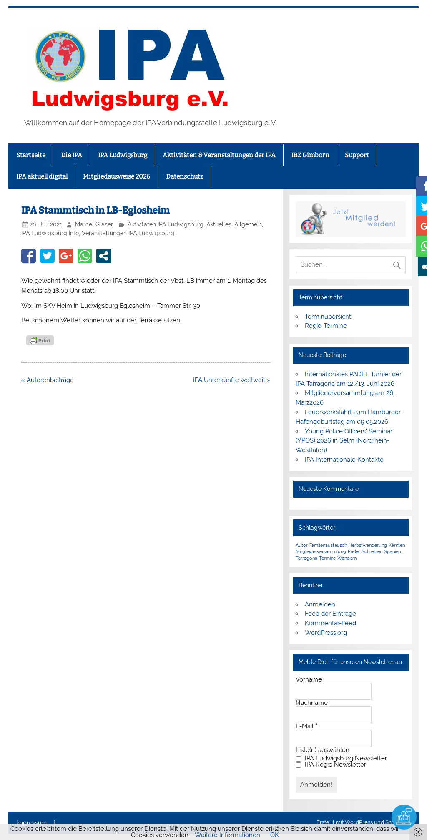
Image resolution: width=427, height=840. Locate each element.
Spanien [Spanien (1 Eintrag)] (392, 551)
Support (357, 155)
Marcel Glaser (94, 224)
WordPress (359, 822)
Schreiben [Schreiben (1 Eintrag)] (372, 551)
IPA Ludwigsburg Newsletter (341, 758)
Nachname (312, 703)
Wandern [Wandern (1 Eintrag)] (347, 558)
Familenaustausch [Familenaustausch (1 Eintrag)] (328, 545)
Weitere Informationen (227, 835)
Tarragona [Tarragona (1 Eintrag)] (306, 558)
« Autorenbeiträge (47, 380)
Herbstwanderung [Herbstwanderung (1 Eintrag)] (368, 545)
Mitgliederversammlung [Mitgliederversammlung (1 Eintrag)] (321, 551)
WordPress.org (326, 632)
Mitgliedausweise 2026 (116, 176)
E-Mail (306, 726)
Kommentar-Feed (330, 623)
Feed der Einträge (330, 613)
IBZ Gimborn (310, 155)
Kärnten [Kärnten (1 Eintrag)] (397, 545)
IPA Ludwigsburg (122, 155)
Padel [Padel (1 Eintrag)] (354, 551)
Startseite (30, 155)
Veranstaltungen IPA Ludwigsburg (128, 233)
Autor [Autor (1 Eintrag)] (302, 545)
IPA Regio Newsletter (331, 765)
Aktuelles (218, 224)
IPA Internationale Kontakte (344, 459)
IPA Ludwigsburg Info (50, 233)
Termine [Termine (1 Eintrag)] (327, 558)
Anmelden (320, 604)
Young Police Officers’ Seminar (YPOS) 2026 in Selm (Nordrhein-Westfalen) (344, 441)
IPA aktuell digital (42, 176)
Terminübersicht (328, 316)
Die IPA (71, 155)
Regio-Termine (326, 325)
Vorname (309, 680)
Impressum (31, 823)
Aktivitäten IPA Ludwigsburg (165, 224)
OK (274, 835)
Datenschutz (184, 176)
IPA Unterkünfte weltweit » (232, 380)
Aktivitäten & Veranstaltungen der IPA (219, 155)
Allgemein (248, 224)
